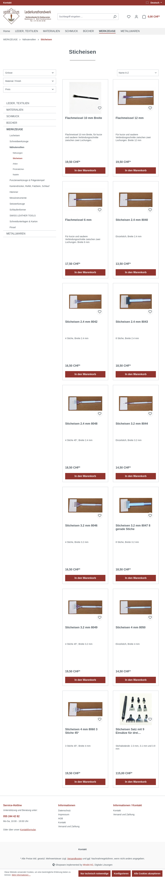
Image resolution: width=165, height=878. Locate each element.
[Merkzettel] (129, 17)
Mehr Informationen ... (21, 875)
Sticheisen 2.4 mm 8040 (132, 219)
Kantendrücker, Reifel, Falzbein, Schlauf (29, 186)
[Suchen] (115, 16)
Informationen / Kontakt (127, 805)
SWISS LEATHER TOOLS (23, 215)
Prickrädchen (18, 169)
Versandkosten (74, 858)
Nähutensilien (17, 147)
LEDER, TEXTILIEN (17, 103)
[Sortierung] (138, 73)
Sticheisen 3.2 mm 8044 (132, 423)
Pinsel (13, 227)
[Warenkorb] (151, 17)
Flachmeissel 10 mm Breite (83, 118)
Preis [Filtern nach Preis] (29, 89)
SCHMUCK (12, 116)
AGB (60, 818)
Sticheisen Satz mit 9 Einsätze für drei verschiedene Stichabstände (135, 731)
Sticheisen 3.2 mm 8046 (81, 525)
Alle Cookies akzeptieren (147, 873)
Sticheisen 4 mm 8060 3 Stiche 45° (81, 731)
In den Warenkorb (85, 170)
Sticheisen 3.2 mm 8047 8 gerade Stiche (133, 527)
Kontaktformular (28, 829)
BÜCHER (11, 122)
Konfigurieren (121, 873)
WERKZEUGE (14, 129)
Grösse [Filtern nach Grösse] (29, 72)
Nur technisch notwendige (94, 873)
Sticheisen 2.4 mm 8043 (132, 321)
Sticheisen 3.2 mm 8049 (81, 627)
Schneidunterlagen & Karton (24, 221)
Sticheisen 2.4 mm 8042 (81, 321)
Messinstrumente (18, 198)
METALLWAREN (15, 233)
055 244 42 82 (11, 816)
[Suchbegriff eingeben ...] (84, 16)
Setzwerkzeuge (17, 204)
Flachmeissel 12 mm (130, 118)
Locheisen (15, 135)
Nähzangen (18, 153)
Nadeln (16, 175)
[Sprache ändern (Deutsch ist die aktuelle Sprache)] (154, 2)
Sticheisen (17, 158)
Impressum (63, 814)
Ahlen (15, 164)
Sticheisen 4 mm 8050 (131, 627)
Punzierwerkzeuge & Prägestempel (27, 180)
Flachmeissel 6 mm (78, 219)
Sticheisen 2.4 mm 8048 (81, 423)
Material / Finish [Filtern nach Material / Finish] (29, 81)
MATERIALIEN (14, 109)
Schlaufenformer (18, 209)
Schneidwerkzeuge (19, 141)
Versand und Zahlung (68, 826)
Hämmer (14, 192)
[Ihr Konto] (136, 17)
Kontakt (7, 2)
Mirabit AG (88, 864)
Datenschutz (64, 810)
